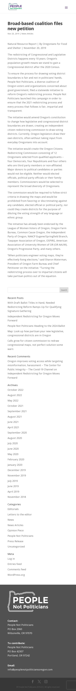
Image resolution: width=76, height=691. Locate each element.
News (11, 519)
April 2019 (13, 491)
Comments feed (17, 569)
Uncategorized (16, 546)
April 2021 (13, 427)
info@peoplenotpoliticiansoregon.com (30, 669)
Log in (11, 558)
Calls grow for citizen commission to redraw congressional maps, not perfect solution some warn (35, 345)
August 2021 (15, 416)
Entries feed (15, 564)
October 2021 (15, 405)
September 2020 (17, 432)
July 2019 (13, 480)
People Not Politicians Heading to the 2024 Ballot (36, 325)
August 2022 (15, 395)
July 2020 (13, 443)
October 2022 (15, 389)
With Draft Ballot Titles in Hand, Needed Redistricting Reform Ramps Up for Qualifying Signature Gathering (34, 307)
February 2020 (16, 459)
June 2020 (13, 448)
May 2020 (13, 454)
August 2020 (15, 438)
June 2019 (13, 486)
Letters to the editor (20, 514)
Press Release (15, 541)
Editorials (13, 509)
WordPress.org (16, 574)
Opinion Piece (16, 530)
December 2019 (17, 470)
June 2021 (13, 422)
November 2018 (17, 496)
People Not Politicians (20, 535)
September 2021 (17, 411)
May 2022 (13, 400)
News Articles (27, 33)
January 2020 (15, 464)
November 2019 (17, 475)
